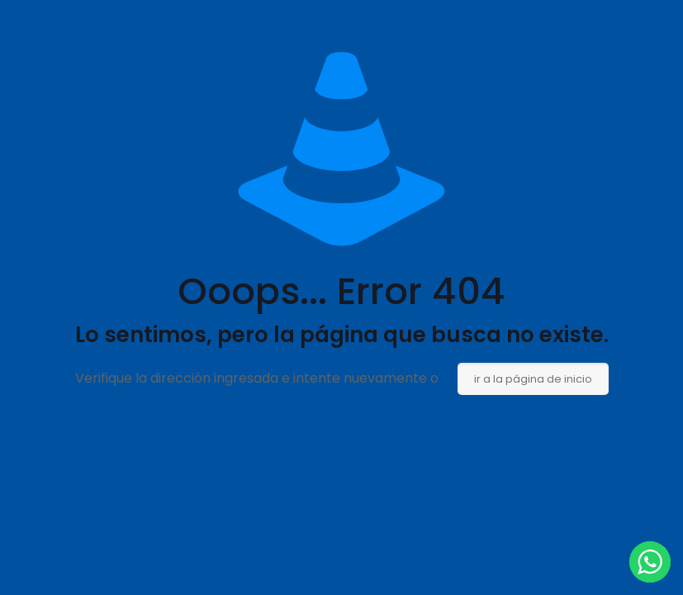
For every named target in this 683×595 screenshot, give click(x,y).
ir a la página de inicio (533, 379)
